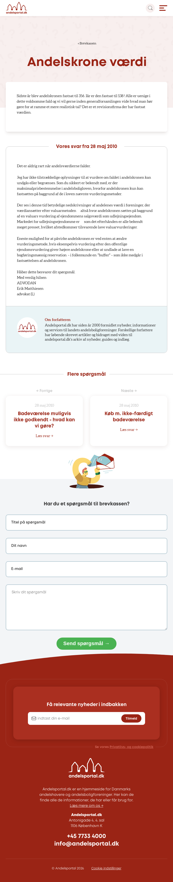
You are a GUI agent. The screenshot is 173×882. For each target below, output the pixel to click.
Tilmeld (131, 718)
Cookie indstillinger (106, 868)
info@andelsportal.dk (86, 843)
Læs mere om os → (86, 806)
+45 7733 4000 (86, 836)
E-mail (17, 569)
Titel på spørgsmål (28, 522)
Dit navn (19, 546)
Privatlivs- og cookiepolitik (131, 747)
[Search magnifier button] (150, 8)
